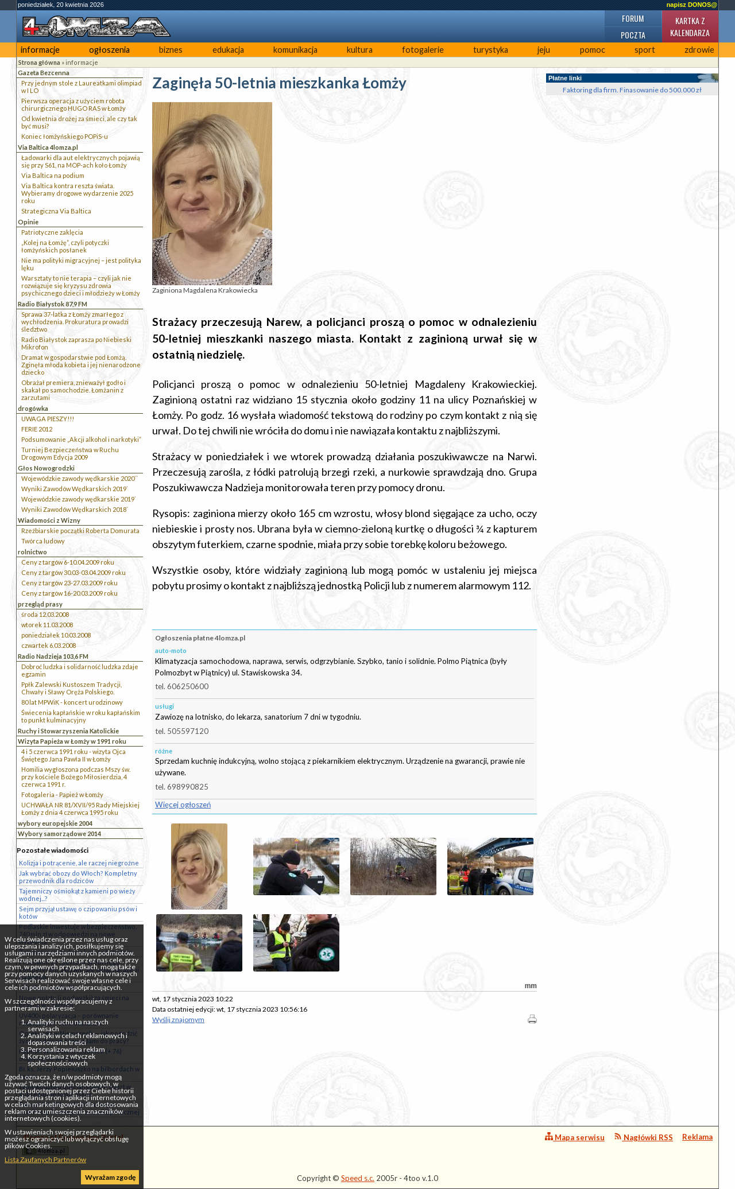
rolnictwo (32, 551)
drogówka (33, 408)
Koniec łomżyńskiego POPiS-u (64, 136)
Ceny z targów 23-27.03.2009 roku (69, 582)
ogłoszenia (109, 50)
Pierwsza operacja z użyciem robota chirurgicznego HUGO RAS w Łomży (73, 104)
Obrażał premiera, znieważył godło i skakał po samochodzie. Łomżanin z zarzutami (73, 390)
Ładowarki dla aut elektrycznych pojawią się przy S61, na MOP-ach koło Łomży (80, 161)
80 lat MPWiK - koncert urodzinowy (72, 702)
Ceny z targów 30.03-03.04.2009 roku (73, 572)
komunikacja (295, 50)
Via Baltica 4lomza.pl (48, 147)
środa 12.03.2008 (45, 614)
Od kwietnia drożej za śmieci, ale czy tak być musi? (79, 122)
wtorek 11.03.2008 (47, 624)
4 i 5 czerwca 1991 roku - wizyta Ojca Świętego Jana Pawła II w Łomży (73, 755)
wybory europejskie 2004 (55, 823)
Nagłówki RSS (643, 1137)
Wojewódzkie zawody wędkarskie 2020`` (79, 478)
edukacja (228, 50)
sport (645, 50)
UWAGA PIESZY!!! (47, 418)
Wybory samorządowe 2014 (59, 833)
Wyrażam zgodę (110, 1177)
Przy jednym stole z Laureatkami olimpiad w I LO (81, 86)
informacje (40, 50)
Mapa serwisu (575, 1137)
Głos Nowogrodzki (46, 468)
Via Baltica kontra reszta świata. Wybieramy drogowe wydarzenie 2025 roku (77, 193)
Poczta (633, 35)
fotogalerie (423, 50)
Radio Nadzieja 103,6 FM (53, 656)
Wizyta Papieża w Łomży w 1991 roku (72, 741)
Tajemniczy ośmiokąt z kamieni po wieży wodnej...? (77, 894)
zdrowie (699, 50)
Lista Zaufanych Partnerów (45, 1159)
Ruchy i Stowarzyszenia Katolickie (68, 731)
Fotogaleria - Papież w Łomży (62, 794)
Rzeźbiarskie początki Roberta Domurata (80, 530)
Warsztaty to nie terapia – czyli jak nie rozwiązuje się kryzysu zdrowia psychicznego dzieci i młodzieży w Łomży (80, 285)
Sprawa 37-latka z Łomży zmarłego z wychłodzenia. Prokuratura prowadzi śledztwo (75, 321)
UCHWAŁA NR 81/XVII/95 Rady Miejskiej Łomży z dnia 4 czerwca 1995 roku (80, 808)
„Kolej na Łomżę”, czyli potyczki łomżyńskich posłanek (65, 246)
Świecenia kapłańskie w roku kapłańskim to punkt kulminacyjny (80, 716)
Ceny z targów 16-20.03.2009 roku (69, 593)
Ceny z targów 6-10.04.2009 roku (67, 562)
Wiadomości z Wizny (49, 520)
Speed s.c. (357, 1178)
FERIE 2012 (36, 429)
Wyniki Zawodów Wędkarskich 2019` (74, 488)
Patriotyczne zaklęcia (52, 232)
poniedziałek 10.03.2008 (56, 635)
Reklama (697, 1136)
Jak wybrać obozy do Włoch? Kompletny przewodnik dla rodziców (78, 876)
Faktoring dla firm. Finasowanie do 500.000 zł (632, 90)
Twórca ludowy (43, 541)
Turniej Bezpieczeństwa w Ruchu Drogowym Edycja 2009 (70, 453)
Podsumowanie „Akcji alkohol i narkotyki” (81, 439)
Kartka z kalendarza (690, 26)
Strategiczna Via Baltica (56, 211)
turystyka (490, 50)
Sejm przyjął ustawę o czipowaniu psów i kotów (78, 912)
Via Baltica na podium (52, 175)
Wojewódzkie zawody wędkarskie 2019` (78, 499)
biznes (171, 50)
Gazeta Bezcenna (43, 72)
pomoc (592, 50)
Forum (633, 18)
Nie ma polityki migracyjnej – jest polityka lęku (81, 264)
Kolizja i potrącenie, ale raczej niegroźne (79, 863)
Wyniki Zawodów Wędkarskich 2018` (74, 509)
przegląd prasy (40, 604)
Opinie (28, 222)
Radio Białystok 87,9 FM (52, 304)
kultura (360, 50)
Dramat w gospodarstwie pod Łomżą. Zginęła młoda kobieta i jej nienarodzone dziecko (81, 364)
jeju (543, 50)
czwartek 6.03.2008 (48, 645)
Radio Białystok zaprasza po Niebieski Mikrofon (76, 343)
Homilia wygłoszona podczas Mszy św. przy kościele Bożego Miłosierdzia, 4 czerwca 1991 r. (75, 777)
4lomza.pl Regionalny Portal (72, 1144)
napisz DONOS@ (692, 4)
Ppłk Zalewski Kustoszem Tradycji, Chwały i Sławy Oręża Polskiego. (71, 688)
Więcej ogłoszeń (183, 804)
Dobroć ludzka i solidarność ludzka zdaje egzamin (79, 670)
